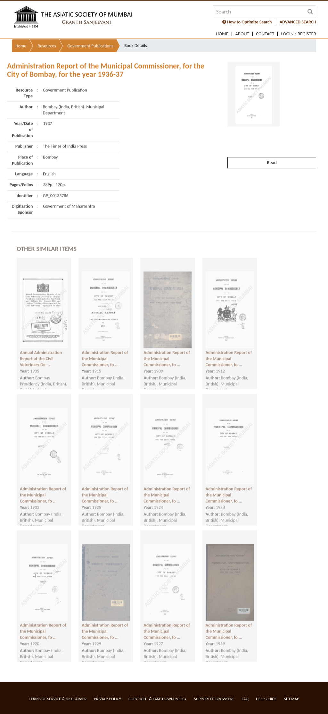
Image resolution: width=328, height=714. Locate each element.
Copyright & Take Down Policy (157, 698)
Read (271, 149)
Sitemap (291, 698)
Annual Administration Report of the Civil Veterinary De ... (41, 353)
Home (222, 34)
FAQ (245, 698)
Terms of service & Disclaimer (57, 698)
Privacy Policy (107, 698)
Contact (265, 34)
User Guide (266, 698)
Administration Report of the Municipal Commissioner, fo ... (105, 353)
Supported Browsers (214, 698)
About (242, 34)
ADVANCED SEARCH (298, 22)
